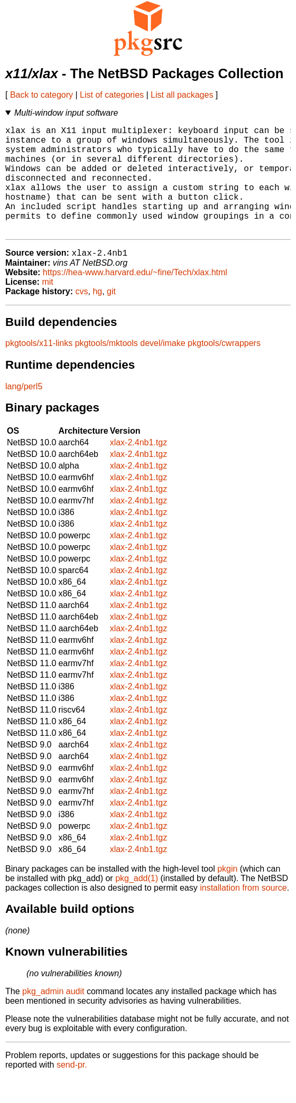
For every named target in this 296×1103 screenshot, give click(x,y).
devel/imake (162, 367)
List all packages (182, 94)
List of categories (112, 94)
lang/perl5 (23, 411)
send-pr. (72, 1089)
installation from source (243, 912)
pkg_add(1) (136, 903)
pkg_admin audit (53, 1016)
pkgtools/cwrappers (224, 367)
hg (97, 316)
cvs (82, 316)
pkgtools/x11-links (38, 367)
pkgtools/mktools (106, 367)
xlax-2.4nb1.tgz (139, 467)
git (111, 316)
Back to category (41, 94)
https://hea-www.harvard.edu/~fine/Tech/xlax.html (135, 297)
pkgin (227, 893)
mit (47, 306)
